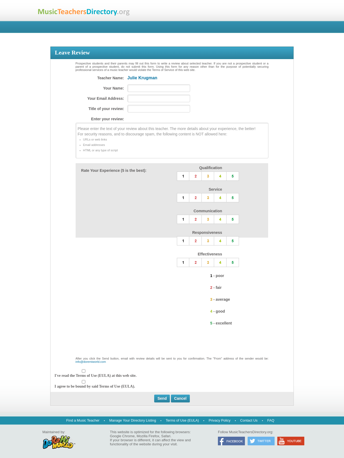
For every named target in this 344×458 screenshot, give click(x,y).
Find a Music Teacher (82, 420)
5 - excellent (221, 323)
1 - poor (217, 276)
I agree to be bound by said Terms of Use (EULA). (95, 386)
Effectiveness (210, 254)
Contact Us (249, 420)
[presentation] (172, 343)
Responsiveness (207, 232)
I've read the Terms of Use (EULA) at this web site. (95, 376)
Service (215, 189)
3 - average (220, 299)
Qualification (210, 168)
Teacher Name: (110, 78)
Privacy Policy (220, 420)
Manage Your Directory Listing (132, 420)
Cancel (180, 398)
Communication (208, 211)
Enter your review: (107, 119)
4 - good (217, 311)
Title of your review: (106, 109)
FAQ (270, 420)
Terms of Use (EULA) (182, 420)
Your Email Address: (105, 98)
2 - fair (216, 287)
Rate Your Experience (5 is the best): (113, 170)
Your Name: (113, 88)
